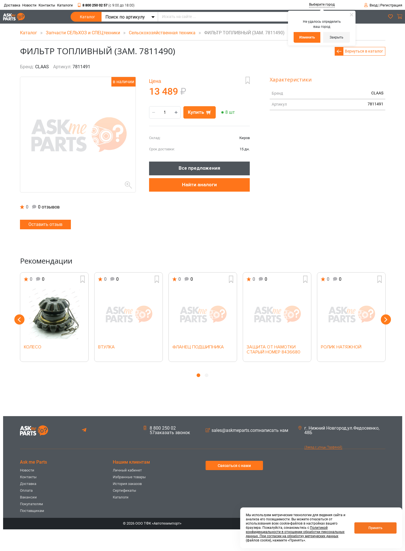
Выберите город (322, 4)
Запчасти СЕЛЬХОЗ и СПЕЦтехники (83, 32)
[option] (54, 317)
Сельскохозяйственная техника (163, 32)
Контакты (47, 5)
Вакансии (28, 497)
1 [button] (198, 375)
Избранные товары (129, 477)
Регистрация (391, 5)
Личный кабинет (127, 470)
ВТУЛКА (106, 347)
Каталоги (65, 5)
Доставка (12, 5)
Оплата (26, 490)
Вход (374, 5)
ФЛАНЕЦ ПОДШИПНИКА (198, 347)
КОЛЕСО (32, 347)
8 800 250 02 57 (106, 5)
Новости (29, 5)
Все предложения (199, 168)
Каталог (87, 18)
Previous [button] (19, 319)
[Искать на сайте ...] (246, 17)
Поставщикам (32, 511)
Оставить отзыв (45, 224)
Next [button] (386, 319)
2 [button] (206, 375)
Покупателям (31, 504)
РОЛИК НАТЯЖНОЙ (341, 347)
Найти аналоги (199, 185)
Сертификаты (124, 490)
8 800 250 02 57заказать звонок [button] (167, 430)
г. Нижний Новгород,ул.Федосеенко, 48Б (338, 430)
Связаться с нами (234, 465)
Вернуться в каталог (364, 51)
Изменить (307, 37)
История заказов (127, 484)
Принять (375, 528)
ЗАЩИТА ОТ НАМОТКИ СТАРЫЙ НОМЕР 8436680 (273, 350)
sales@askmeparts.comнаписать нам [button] (247, 430)
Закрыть (336, 37)
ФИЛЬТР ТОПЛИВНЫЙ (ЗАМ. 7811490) (241, 32)
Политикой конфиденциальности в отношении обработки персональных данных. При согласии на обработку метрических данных (295, 532)
